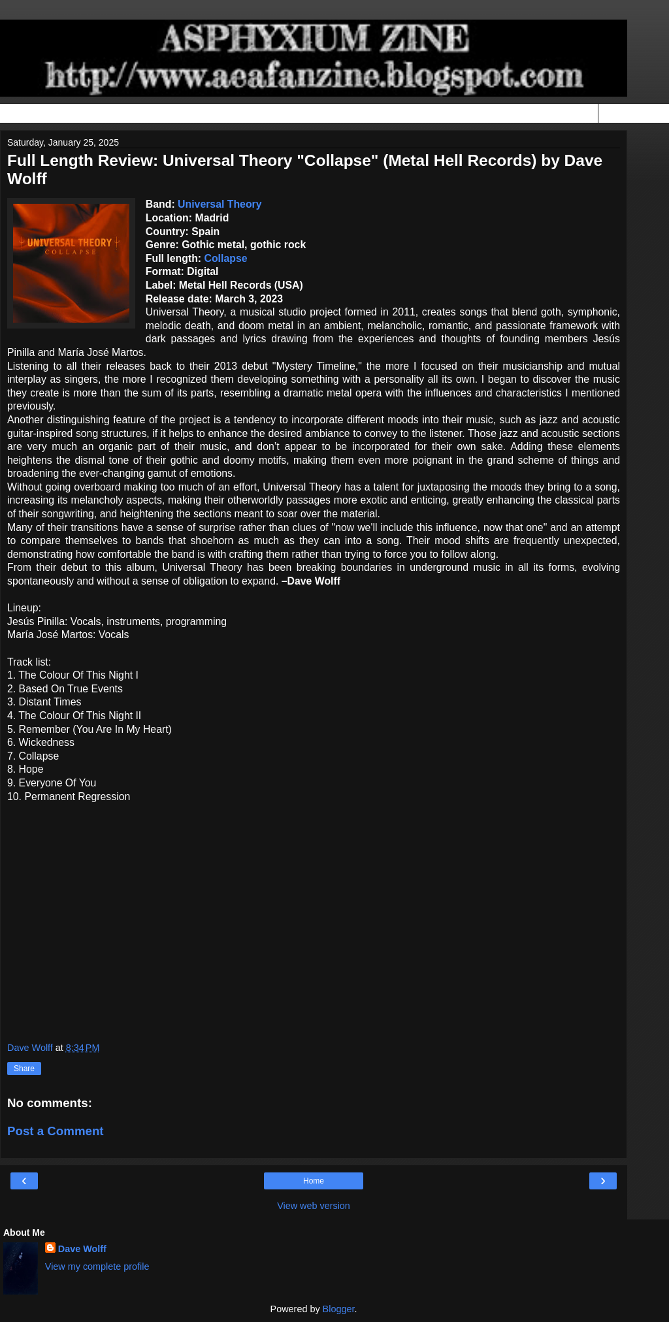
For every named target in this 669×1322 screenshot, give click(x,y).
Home (313, 1180)
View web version (313, 1206)
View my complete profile (97, 1266)
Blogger (339, 1309)
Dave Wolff (82, 1249)
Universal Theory (219, 204)
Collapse (226, 258)
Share (24, 1068)
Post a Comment (55, 1131)
